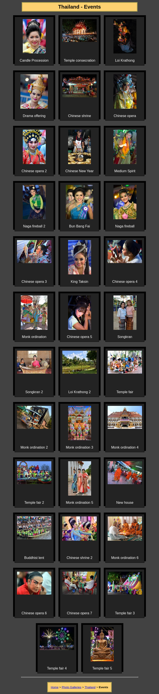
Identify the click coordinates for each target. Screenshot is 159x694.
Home (55, 687)
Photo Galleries (71, 687)
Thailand (89, 687)
